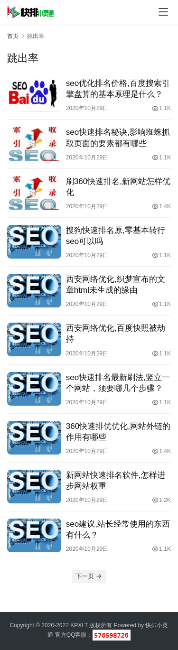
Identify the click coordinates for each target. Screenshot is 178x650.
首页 (13, 36)
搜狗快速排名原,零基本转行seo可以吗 (115, 236)
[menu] (163, 11)
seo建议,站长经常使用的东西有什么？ (118, 529)
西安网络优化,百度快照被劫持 (115, 334)
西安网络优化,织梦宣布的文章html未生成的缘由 (115, 285)
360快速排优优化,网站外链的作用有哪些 (118, 432)
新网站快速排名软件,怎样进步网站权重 (115, 481)
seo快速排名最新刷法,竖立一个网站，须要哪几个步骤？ (118, 383)
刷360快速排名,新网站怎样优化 (118, 187)
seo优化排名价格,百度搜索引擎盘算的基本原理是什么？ (118, 89)
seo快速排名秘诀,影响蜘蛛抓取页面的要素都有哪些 (118, 138)
